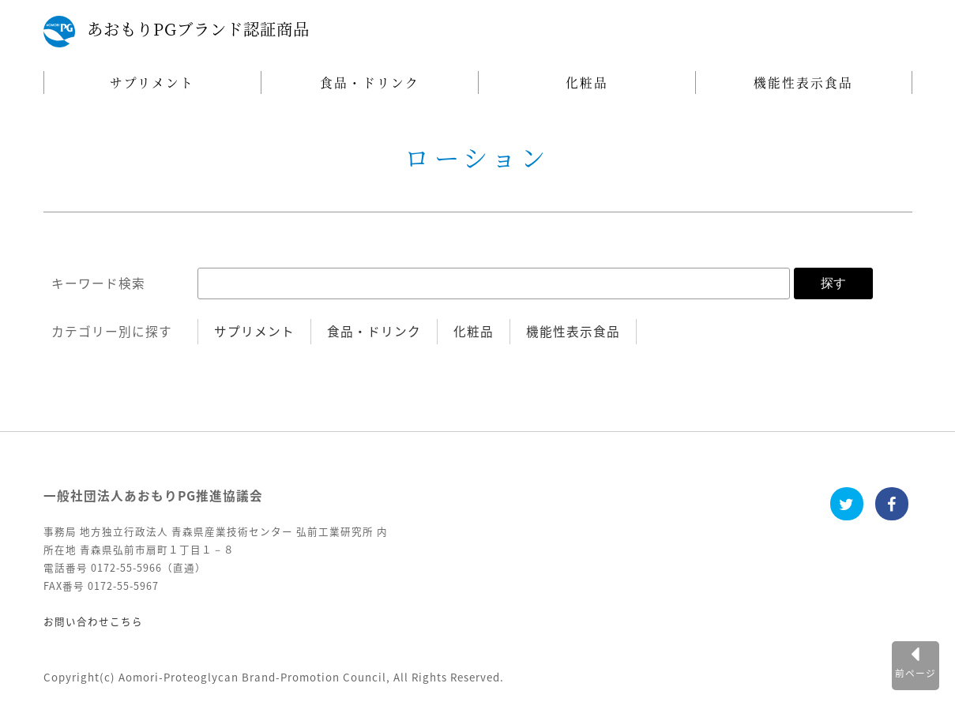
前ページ (915, 673)
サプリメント (152, 82)
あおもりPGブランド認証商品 (198, 28)
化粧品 (587, 82)
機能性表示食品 (803, 82)
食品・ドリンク (369, 82)
